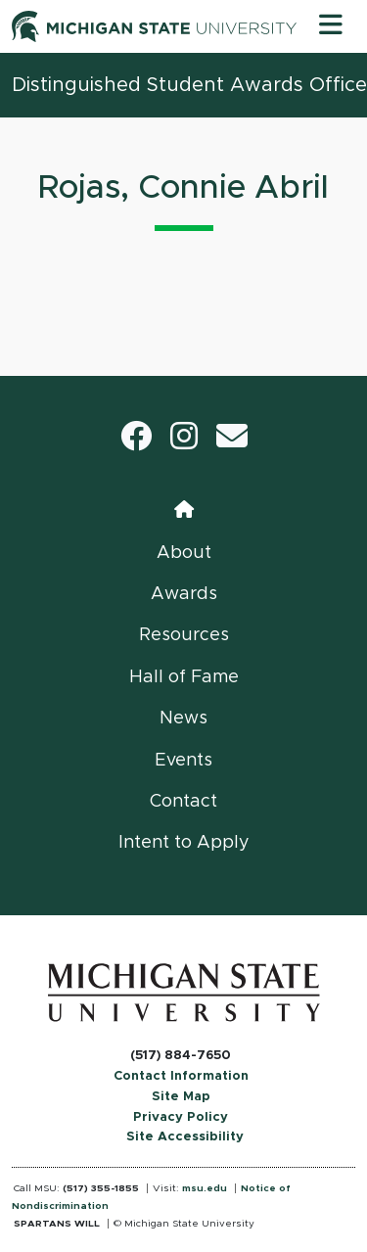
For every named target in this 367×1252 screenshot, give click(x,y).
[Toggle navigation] (330, 26)
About (184, 553)
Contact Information (181, 1076)
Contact (183, 802)
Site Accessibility (185, 1137)
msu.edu (204, 1188)
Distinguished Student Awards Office (189, 85)
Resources (184, 635)
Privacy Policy (180, 1117)
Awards (184, 594)
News (183, 718)
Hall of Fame (184, 677)
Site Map (181, 1096)
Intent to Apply (184, 843)
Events (183, 760)
